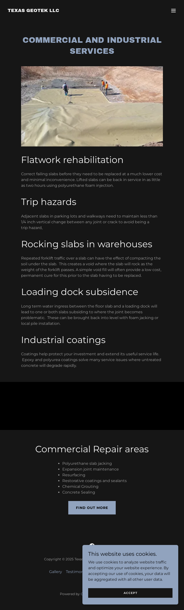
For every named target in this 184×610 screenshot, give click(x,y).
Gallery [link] (55, 571)
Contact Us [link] (104, 571)
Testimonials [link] (78, 571)
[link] (33, 10)
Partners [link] (127, 571)
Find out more (92, 508)
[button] (173, 10)
